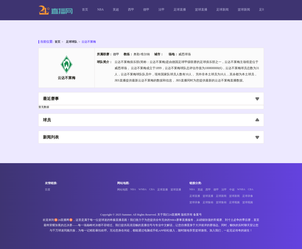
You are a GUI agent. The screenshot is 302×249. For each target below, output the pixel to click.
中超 (232, 189)
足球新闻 (222, 9)
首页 (85, 9)
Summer (126, 214)
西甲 (131, 9)
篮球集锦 (221, 202)
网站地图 (122, 189)
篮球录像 (194, 202)
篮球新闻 (244, 9)
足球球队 (71, 41)
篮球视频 (247, 202)
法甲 (161, 9)
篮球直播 (201, 9)
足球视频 (234, 202)
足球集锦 (208, 202)
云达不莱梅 (89, 41)
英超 (116, 9)
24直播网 (174, 214)
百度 (47, 189)
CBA (152, 189)
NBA (100, 9)
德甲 (146, 9)
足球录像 (247, 195)
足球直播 (180, 9)
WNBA (143, 189)
